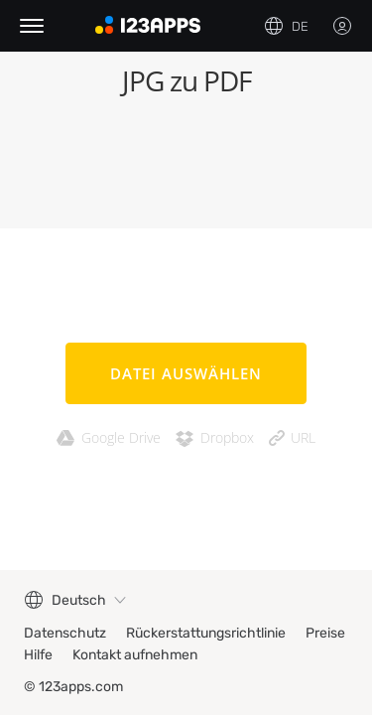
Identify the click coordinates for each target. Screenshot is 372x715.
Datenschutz (65, 633)
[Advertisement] (186, 169)
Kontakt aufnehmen (134, 654)
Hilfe (38, 654)
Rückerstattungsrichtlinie (206, 633)
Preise (325, 633)
